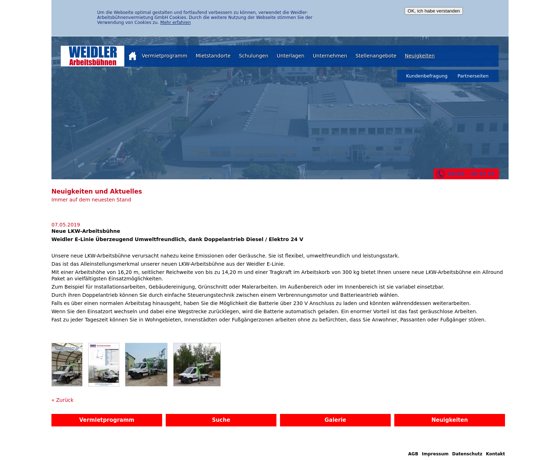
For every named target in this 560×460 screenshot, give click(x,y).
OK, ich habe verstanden (434, 11)
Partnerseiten (473, 76)
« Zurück (62, 400)
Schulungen (253, 56)
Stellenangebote (375, 56)
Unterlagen (291, 56)
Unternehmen (330, 56)
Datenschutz (467, 453)
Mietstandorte (213, 56)
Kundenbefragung (427, 76)
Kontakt (495, 453)
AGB (413, 453)
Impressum (435, 453)
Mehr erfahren (175, 22)
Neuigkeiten (420, 56)
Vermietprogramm (165, 56)
